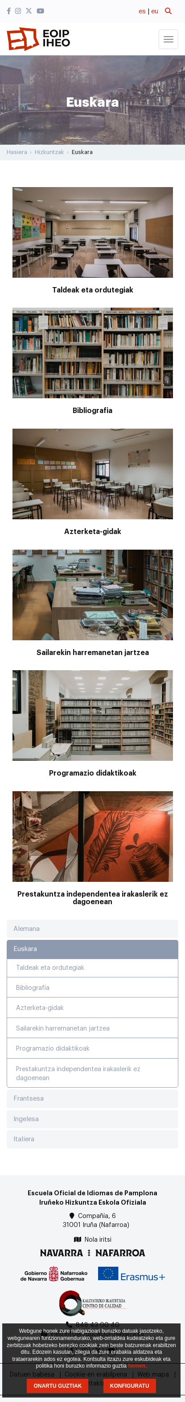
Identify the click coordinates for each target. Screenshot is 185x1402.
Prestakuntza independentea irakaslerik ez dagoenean (92, 898)
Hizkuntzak (49, 152)
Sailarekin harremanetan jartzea (93, 652)
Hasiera (17, 152)
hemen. (137, 1366)
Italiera (23, 1139)
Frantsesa (28, 1098)
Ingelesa (26, 1119)
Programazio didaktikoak (92, 773)
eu (154, 11)
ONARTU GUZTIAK (57, 1386)
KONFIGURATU (129, 1386)
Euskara (25, 949)
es (142, 11)
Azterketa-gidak (92, 531)
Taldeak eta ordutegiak (92, 290)
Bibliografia (92, 410)
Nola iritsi (98, 1240)
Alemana (26, 929)
